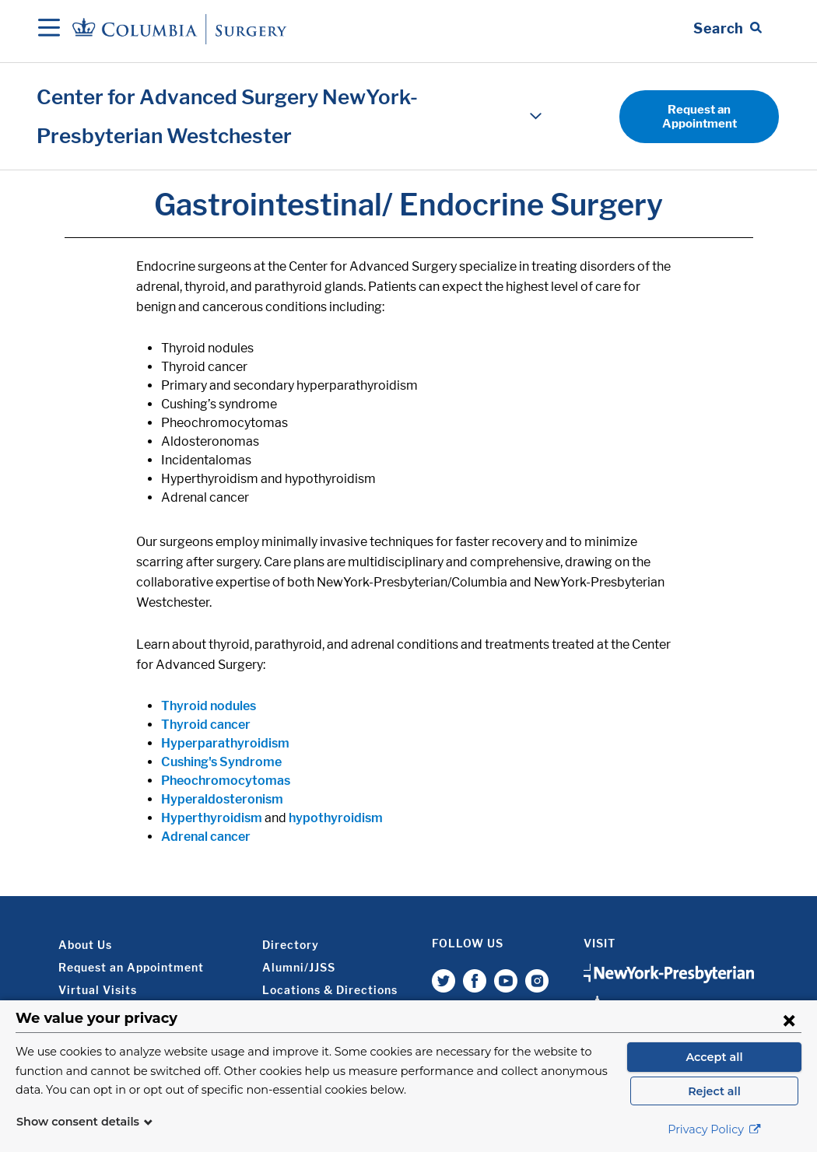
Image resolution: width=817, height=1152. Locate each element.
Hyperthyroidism (211, 818)
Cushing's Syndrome (221, 762)
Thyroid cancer (206, 724)
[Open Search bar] (727, 29)
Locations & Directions (330, 989)
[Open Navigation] (49, 29)
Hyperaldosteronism (222, 799)
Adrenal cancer (206, 836)
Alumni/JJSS (298, 967)
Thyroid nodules (208, 706)
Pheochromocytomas (225, 780)
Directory (290, 944)
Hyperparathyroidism (225, 743)
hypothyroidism (336, 818)
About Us (85, 944)
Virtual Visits (97, 989)
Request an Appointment (699, 117)
